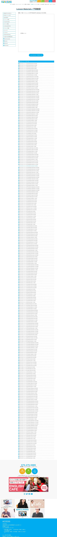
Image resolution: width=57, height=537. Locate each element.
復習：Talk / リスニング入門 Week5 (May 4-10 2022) (27, 373)
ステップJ (5, 30)
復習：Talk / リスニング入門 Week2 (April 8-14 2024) (27, 222)
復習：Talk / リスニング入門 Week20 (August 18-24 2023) (28, 271)
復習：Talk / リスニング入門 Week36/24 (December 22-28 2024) (29, 167)
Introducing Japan (7, 38)
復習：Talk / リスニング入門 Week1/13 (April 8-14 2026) (28, 68)
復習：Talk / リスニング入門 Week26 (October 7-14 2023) (28, 261)
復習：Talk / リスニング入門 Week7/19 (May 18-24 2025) (28, 136)
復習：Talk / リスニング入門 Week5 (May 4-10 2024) (27, 217)
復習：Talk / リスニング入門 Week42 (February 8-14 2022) (28, 391)
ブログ (51, 4)
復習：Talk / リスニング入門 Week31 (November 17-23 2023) (28, 253)
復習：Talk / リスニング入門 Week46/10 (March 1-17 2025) (28, 151)
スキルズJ (5, 32)
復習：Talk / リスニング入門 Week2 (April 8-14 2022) (27, 378)
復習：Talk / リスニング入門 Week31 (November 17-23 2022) (28, 331)
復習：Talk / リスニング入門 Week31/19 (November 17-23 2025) (29, 97)
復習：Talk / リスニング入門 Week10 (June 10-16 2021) (27, 443)
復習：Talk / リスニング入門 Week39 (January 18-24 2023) (28, 318)
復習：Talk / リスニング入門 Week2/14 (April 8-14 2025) (28, 144)
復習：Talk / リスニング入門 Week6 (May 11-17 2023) (27, 294)
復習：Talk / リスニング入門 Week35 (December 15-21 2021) (28, 402)
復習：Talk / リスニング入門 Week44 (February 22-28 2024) (28, 232)
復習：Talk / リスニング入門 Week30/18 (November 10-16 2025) (29, 99)
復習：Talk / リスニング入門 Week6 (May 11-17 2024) (27, 216)
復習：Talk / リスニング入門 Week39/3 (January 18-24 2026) (28, 84)
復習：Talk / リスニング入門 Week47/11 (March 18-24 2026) (28, 71)
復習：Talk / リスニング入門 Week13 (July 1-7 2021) (27, 438)
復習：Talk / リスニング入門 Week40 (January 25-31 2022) (28, 394)
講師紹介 (28, 4)
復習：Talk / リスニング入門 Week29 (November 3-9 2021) (28, 412)
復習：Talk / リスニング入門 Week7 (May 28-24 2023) (27, 292)
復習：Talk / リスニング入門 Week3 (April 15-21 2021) (27, 454)
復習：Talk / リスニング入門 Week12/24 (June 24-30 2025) (28, 128)
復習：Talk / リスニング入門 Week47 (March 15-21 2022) (28, 383)
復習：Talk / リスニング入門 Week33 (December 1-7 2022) (28, 328)
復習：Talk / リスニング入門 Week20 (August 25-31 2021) (28, 427)
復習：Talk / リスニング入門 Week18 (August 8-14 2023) (28, 274)
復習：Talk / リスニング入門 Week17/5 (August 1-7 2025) (28, 120)
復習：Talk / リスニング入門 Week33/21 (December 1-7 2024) (28, 172)
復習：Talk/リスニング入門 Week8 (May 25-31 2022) (27, 368)
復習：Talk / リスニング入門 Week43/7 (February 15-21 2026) (28, 78)
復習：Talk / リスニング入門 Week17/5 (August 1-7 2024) (28, 198)
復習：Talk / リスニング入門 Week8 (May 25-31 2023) (27, 290)
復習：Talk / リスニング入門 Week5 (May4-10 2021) (27, 451)
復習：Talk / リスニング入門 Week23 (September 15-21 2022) (28, 344)
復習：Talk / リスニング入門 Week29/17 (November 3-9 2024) (28, 178)
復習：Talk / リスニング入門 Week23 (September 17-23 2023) (28, 266)
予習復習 (32, 4)
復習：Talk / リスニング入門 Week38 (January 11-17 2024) (28, 242)
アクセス (53, 4)
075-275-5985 (8, 527)
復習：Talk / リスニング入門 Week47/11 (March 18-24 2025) (28, 149)
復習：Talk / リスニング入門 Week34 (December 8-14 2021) (28, 404)
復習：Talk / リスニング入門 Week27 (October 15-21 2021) (28, 415)
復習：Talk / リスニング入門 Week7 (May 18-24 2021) (27, 448)
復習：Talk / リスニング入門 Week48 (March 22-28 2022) (28, 381)
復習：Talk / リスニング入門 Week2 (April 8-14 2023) (27, 300)
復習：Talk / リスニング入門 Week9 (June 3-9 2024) (27, 211)
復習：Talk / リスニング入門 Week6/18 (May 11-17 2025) (28, 138)
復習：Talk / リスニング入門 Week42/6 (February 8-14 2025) (28, 157)
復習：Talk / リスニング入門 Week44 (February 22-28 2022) (28, 388)
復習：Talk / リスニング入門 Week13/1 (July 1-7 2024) (27, 204)
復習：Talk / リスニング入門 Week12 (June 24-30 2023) (27, 284)
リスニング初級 (6, 28)
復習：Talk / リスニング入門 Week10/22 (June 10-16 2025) (28, 131)
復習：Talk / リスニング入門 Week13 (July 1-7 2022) (27, 360)
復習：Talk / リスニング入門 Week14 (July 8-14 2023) (27, 281)
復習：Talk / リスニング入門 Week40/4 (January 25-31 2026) (28, 83)
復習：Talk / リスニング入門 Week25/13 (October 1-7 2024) (28, 185)
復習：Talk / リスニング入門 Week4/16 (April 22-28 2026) (28, 63)
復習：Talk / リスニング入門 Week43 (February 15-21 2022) (28, 389)
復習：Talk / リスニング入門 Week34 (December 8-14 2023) (28, 248)
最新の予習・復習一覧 (7, 13)
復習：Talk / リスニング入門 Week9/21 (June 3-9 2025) (27, 133)
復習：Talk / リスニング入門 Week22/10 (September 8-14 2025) (29, 112)
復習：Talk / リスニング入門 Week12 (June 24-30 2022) (27, 362)
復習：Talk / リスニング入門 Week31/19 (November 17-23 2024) (29, 175)
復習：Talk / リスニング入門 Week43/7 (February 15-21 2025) (28, 156)
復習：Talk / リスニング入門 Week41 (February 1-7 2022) (28, 393)
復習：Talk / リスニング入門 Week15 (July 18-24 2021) (27, 435)
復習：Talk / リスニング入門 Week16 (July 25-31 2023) (27, 277)
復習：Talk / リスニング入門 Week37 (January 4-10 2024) (28, 243)
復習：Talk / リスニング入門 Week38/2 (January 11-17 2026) (28, 86)
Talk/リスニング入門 (7, 15)
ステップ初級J (6, 23)
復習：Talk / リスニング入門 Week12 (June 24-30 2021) (27, 440)
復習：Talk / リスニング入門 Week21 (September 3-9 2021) (28, 425)
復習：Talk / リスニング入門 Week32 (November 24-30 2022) (28, 329)
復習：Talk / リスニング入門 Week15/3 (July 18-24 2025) (28, 123)
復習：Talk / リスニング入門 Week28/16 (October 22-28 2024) (28, 180)
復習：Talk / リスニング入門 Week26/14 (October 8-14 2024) (28, 183)
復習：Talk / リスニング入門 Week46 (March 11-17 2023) (28, 307)
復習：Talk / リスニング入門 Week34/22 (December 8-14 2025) (29, 92)
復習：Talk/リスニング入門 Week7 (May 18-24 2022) (27, 370)
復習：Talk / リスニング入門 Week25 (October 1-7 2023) (28, 263)
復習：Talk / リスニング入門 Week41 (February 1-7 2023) (28, 315)
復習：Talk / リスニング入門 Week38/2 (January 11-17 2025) (28, 164)
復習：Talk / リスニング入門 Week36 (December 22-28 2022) (28, 323)
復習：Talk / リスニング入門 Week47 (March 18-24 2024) (28, 227)
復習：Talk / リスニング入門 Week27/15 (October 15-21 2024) (28, 182)
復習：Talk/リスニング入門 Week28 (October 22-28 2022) (28, 336)
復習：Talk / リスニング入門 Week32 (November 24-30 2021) (28, 407)
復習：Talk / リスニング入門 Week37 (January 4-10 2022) (28, 399)
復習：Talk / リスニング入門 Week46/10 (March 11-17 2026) (28, 73)
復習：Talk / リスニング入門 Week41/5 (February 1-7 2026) (28, 81)
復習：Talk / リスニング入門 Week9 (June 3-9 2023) (27, 289)
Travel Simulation (7, 21)
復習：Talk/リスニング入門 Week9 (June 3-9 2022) (27, 367)
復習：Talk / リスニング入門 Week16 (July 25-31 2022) (27, 355)
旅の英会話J (6, 17)
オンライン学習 (36, 4)
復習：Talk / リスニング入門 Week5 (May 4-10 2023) (27, 295)
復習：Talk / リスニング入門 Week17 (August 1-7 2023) (27, 276)
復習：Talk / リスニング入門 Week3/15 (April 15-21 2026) (28, 65)
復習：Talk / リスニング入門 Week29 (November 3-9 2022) (28, 334)
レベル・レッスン (18, 4)
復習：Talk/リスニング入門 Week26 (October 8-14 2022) (28, 339)
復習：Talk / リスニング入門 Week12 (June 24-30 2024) (27, 206)
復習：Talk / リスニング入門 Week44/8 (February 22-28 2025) (28, 154)
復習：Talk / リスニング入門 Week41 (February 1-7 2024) (28, 237)
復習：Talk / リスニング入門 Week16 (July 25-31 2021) (27, 433)
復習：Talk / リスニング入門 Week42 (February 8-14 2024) (28, 235)
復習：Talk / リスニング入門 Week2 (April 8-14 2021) (27, 456)
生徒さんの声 (47, 4)
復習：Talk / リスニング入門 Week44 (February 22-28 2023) (28, 310)
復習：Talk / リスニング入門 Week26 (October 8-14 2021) (28, 417)
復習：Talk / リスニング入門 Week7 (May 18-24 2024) (27, 214)
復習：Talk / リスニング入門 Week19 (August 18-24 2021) (28, 428)
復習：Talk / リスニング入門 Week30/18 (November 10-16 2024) (29, 177)
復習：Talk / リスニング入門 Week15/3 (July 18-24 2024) (28, 201)
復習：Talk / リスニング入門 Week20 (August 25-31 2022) (28, 349)
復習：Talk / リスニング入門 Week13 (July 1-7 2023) (27, 282)
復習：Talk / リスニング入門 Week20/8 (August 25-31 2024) (28, 193)
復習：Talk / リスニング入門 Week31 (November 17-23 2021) (28, 409)
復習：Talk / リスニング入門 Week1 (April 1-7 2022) (27, 380)
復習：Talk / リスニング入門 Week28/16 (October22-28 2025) (28, 102)
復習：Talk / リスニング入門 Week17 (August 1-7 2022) (27, 354)
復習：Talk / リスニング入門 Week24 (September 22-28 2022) (28, 342)
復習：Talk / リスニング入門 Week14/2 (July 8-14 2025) (27, 125)
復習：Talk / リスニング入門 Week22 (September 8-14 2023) (28, 268)
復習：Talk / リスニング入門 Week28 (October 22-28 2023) (28, 258)
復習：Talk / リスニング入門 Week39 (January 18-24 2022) (28, 396)
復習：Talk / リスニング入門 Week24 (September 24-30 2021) (28, 420)
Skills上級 (5, 43)
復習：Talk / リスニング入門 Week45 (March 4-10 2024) (28, 230)
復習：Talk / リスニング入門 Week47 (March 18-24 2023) (28, 305)
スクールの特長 (12, 4)
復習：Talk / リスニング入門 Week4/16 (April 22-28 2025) (28, 141)
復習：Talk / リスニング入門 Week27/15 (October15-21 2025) (28, 104)
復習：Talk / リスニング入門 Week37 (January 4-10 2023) (28, 321)
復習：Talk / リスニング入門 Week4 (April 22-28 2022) (27, 375)
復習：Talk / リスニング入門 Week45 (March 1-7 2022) (27, 386)
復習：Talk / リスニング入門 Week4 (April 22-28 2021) (27, 453)
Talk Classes (6, 45)
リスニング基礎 (6, 19)
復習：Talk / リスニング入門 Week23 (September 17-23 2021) (28, 422)
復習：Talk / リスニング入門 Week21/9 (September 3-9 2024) (28, 191)
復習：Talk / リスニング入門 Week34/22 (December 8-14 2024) (29, 170)
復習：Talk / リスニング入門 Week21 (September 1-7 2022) (28, 347)
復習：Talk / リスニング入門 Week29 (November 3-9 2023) (28, 256)
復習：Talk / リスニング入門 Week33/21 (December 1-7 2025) (28, 94)
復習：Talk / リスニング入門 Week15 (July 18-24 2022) (27, 357)
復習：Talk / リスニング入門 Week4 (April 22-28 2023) (27, 297)
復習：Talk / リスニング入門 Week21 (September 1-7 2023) (28, 269)
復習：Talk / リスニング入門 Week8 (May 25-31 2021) (27, 446)
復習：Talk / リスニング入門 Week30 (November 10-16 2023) (28, 255)
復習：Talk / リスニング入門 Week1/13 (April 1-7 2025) (27, 146)
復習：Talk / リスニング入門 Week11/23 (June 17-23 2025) (28, 130)
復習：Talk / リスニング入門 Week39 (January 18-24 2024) (28, 240)
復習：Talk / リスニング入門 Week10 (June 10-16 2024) (27, 209)
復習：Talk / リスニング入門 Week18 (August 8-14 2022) (28, 352)
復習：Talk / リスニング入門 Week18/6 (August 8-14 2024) (28, 196)
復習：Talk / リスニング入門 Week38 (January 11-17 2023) (28, 320)
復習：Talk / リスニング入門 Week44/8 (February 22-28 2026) (28, 76)
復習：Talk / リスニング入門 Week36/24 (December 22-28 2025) (29, 89)
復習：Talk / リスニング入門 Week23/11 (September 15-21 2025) (29, 110)
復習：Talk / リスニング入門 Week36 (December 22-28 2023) (28, 245)
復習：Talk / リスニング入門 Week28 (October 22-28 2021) (28, 414)
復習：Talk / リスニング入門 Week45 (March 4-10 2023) (28, 308)
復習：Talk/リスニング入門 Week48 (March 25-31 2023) (28, 303)
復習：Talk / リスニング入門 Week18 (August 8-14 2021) (28, 430)
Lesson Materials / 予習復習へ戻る (36, 55)
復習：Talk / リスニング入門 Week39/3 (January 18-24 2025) (28, 162)
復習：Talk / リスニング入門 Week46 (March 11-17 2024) (28, 229)
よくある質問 (42, 4)
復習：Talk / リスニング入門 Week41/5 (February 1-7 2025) (28, 159)
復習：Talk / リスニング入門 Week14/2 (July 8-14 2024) (27, 203)
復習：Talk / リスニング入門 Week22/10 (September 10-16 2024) (29, 190)
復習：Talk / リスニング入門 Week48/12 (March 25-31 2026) (28, 70)
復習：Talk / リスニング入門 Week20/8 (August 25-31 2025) (28, 115)
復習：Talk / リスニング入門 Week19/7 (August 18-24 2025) (28, 117)
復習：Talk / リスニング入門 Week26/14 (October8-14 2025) (28, 105)
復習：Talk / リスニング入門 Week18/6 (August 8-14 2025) (28, 118)
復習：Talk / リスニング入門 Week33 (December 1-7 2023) (28, 250)
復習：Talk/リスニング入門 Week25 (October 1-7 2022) (27, 341)
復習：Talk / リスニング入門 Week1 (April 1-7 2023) (27, 302)
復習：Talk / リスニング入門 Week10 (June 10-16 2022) (27, 365)
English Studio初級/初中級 (8, 36)
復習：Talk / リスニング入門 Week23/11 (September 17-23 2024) (29, 188)
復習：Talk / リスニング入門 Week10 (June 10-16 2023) (27, 287)
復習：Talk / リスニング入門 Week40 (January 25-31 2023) (28, 316)
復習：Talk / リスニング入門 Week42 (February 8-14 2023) (28, 313)
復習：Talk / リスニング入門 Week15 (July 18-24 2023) (27, 279)
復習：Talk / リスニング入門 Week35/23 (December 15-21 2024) (29, 169)
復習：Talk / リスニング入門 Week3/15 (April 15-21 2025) (28, 143)
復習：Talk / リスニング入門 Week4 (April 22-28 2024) (27, 219)
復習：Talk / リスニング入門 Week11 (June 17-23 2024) (27, 208)
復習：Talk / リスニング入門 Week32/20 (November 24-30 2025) (29, 96)
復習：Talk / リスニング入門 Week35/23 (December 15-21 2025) (29, 91)
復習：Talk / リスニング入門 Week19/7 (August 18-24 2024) (28, 195)
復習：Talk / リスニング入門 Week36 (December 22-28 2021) (28, 401)
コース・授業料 (24, 4)
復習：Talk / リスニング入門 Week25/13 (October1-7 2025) (28, 107)
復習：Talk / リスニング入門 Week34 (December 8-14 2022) (28, 326)
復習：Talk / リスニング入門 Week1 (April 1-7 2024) (27, 224)
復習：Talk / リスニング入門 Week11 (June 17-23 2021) (27, 441)
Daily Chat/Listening (7, 34)
